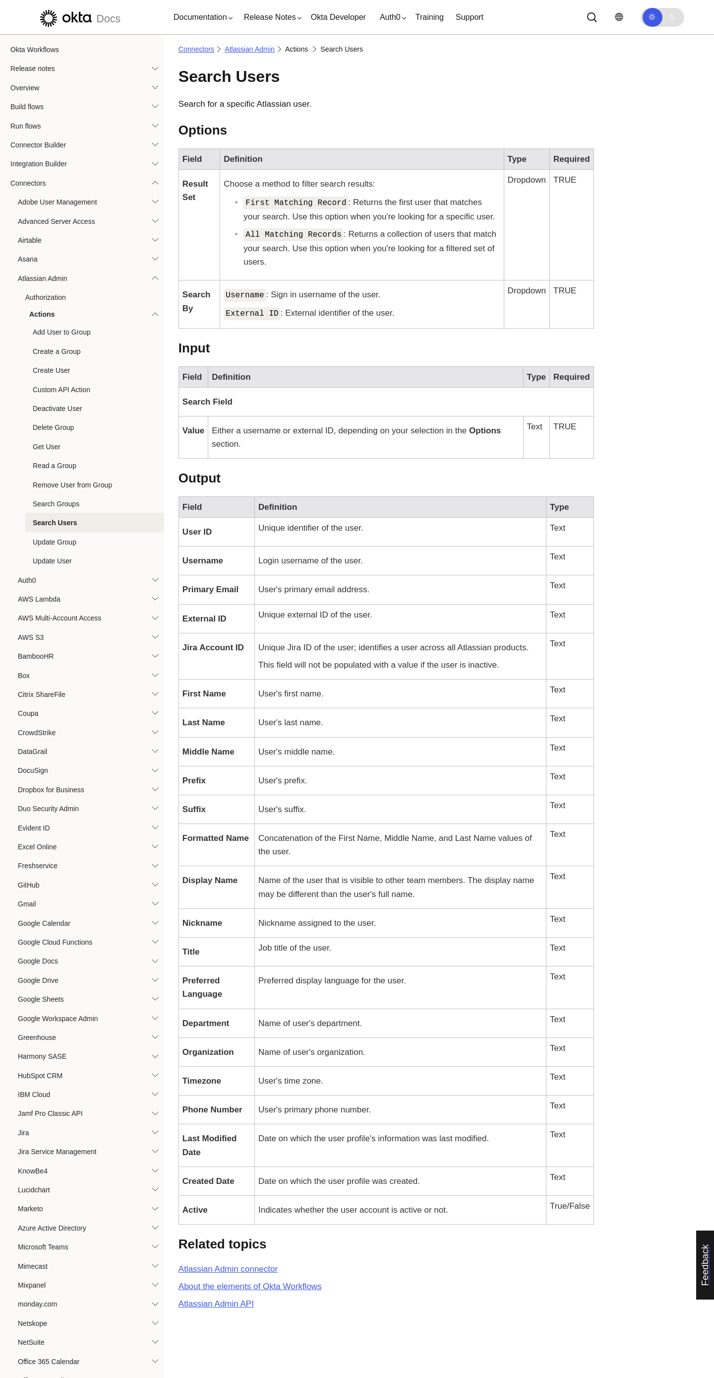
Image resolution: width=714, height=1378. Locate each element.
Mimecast (33, 948)
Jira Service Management (57, 833)
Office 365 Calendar (48, 1043)
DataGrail (32, 433)
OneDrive (32, 1196)
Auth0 (27, 262)
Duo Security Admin (48, 490)
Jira (23, 815)
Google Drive (38, 662)
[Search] (592, 17)
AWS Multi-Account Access (59, 300)
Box (24, 357)
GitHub (29, 567)
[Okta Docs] (79, 17)
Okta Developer (338, 17)
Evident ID (34, 510)
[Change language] (619, 17)
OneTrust (32, 1215)
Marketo (30, 891)
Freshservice (38, 547)
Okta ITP (31, 1119)
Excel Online (37, 529)
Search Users (55, 204)
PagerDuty (34, 1310)
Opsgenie (33, 1253)
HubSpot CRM (40, 757)
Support (469, 17)
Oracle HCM (37, 1272)
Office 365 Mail (41, 1062)
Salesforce (34, 1367)
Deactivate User (57, 90)
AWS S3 (31, 319)
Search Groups (56, 186)
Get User (46, 129)
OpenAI (29, 1234)
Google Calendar (44, 605)
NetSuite (31, 1024)
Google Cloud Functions (55, 624)
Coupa (28, 395)
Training (430, 17)
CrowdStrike (37, 414)
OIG (24, 1100)
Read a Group (54, 147)
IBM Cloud (34, 776)
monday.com (37, 986)
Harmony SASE (42, 738)
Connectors (196, 49)
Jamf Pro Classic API (50, 795)
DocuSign (33, 452)
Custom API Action (61, 71)
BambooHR (36, 338)
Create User (51, 52)
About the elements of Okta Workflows (250, 1286)
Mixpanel (32, 967)
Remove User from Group (72, 167)
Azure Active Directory (52, 910)
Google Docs (38, 643)
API (216, 1304)
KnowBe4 (33, 853)
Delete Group (53, 109)
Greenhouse (37, 719)
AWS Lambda (39, 281)
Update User (52, 243)
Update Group (54, 224)
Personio (31, 1329)
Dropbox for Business (51, 472)
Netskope (32, 1005)
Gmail (27, 586)
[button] (201, 17)
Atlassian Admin (250, 49)
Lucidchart (34, 872)
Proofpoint (34, 1348)
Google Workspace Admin (58, 700)
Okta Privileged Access (53, 1139)
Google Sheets (41, 681)
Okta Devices (38, 1081)
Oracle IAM (35, 1291)
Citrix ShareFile (41, 376)
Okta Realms (38, 1158)
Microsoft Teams (43, 929)
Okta (25, 1176)
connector (228, 1269)
